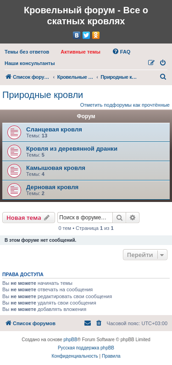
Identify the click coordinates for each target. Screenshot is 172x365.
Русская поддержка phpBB (86, 347)
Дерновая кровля (52, 187)
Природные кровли (42, 95)
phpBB (71, 339)
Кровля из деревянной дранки (71, 148)
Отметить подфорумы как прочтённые (125, 105)
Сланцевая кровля (54, 129)
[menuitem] (27, 51)
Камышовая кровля (55, 167)
